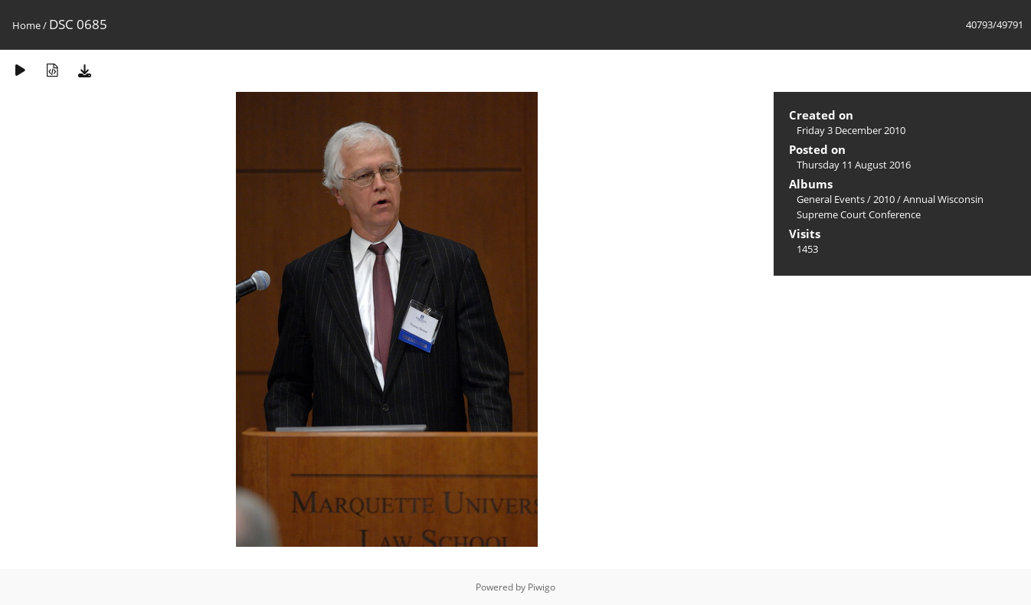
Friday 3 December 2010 (851, 130)
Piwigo (541, 587)
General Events (831, 199)
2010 (884, 199)
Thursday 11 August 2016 (854, 165)
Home (26, 25)
